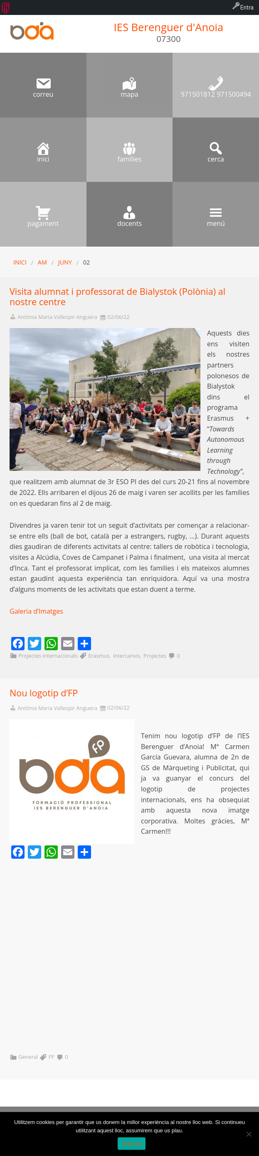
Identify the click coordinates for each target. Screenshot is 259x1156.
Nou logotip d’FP (44, 693)
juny (65, 262)
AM (42, 262)
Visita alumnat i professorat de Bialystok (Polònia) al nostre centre (117, 296)
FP (51, 1056)
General (28, 1056)
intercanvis (126, 655)
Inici (20, 262)
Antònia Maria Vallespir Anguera (57, 317)
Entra (247, 7)
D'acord (131, 1144)
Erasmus (98, 655)
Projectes (154, 655)
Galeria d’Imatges (36, 611)
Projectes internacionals (48, 655)
